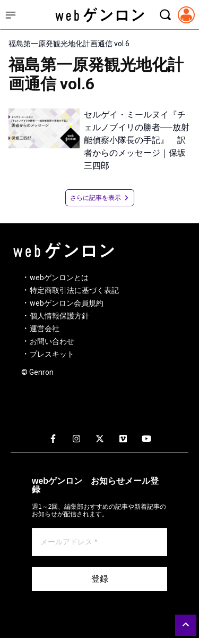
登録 (99, 578)
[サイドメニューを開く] (10, 15)
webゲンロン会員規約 (66, 303)
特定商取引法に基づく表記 (74, 290)
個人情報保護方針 (59, 316)
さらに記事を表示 (99, 198)
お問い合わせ (52, 341)
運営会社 (44, 328)
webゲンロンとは (59, 277)
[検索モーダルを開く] (165, 14)
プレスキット (52, 354)
